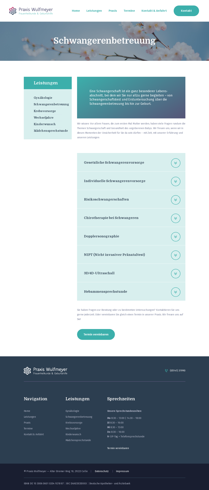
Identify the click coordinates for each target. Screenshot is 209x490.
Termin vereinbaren (118, 448)
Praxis (27, 422)
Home (27, 411)
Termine (28, 428)
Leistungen (30, 416)
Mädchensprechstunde (51, 130)
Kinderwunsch (45, 124)
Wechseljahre (43, 117)
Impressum (122, 471)
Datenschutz (102, 471)
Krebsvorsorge (45, 111)
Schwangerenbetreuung (51, 104)
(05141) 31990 (177, 370)
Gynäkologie (43, 97)
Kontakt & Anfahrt (34, 434)
